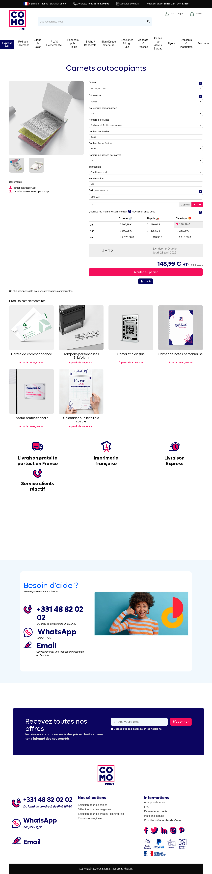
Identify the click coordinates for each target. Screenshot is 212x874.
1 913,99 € (154, 237)
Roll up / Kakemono (23, 43)
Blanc (93, 137)
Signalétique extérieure (108, 43)
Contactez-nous (91, 3)
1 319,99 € (183, 237)
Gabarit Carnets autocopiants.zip (29, 191)
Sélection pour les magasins (94, 809)
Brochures (203, 43)
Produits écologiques (90, 818)
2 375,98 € (126, 237)
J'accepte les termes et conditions (136, 729)
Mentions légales (154, 815)
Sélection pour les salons (92, 805)
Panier (196, 13)
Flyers (171, 43)
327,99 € (182, 230)
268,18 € (125, 224)
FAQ (146, 806)
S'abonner (181, 722)
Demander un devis (155, 811)
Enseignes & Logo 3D (127, 43)
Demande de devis (127, 3)
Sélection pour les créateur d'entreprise (101, 813)
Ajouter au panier (146, 272)
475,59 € (153, 230)
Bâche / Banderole (90, 43)
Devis (145, 281)
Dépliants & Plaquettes (186, 43)
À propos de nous (154, 802)
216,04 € (153, 224)
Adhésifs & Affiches (143, 43)
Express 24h (7, 45)
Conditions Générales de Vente (162, 820)
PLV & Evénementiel (54, 43)
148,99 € (183, 224)
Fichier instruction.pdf (22, 187)
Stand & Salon (37, 43)
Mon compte (174, 13)
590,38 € (125, 230)
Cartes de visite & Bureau (158, 43)
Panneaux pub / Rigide (73, 43)
